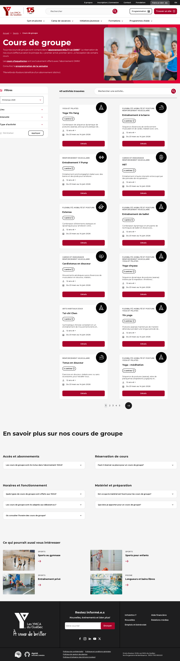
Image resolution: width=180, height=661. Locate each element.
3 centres (129, 271)
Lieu (29, 109)
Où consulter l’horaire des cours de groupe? (44, 515)
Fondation (140, 2)
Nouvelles (130, 620)
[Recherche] (81, 11)
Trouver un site (165, 11)
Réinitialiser (14, 133)
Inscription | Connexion (108, 2)
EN (176, 2)
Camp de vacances (62, 21)
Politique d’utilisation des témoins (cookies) (79, 657)
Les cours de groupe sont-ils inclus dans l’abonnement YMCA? (44, 465)
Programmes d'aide (141, 21)
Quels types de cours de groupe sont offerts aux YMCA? (44, 494)
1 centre (68, 119)
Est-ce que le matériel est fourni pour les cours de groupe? (136, 494)
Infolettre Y (130, 615)
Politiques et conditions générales (98, 651)
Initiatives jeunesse (91, 21)
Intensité (29, 117)
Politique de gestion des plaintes (75, 654)
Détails (84, 144)
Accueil (6, 33)
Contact (127, 2)
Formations (116, 21)
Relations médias (160, 620)
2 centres (129, 121)
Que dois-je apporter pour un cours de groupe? (136, 504)
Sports (16, 33)
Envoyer (108, 626)
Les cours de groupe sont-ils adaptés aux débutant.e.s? (44, 504)
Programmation (141, 11)
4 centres (129, 170)
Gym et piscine (36, 21)
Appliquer (43, 133)
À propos (88, 2)
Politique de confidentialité (73, 651)
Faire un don (160, 2)
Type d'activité (29, 124)
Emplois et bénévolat (135, 625)
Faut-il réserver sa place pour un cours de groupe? (136, 465)
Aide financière (159, 615)
